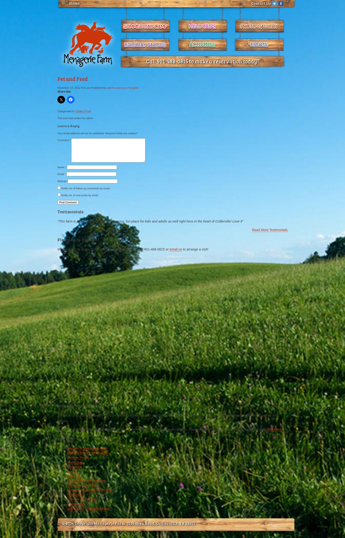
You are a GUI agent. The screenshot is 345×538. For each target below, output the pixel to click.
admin (110, 87)
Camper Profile (78, 457)
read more (273, 429)
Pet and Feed (72, 78)
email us (176, 249)
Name (61, 167)
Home (74, 3)
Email (61, 174)
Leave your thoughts (127, 87)
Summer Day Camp (81, 499)
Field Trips (74, 476)
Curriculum (75, 462)
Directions (74, 467)
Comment (63, 140)
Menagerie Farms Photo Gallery (90, 490)
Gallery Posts (83, 111)
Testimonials (76, 504)
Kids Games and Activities (86, 481)
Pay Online (75, 495)
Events (72, 471)
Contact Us (261, 3)
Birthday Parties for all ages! (87, 453)
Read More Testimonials (270, 230)
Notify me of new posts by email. (80, 195)
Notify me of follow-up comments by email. (85, 188)
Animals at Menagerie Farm (87, 448)
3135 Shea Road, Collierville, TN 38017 (161, 523)
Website (62, 181)
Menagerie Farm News (84, 485)
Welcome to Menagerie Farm (88, 509)
